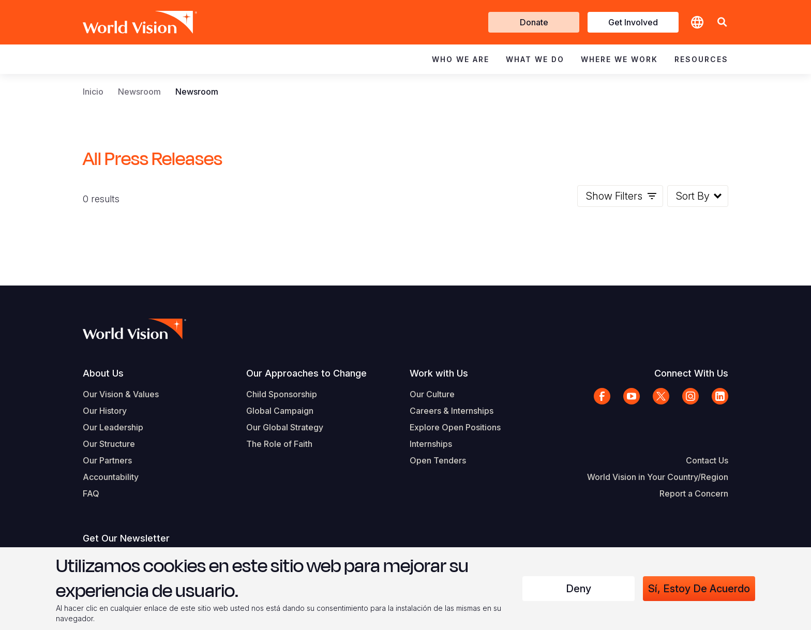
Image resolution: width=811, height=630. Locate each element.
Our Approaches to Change (306, 373)
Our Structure (109, 444)
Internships (431, 444)
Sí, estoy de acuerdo (699, 588)
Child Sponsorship (281, 394)
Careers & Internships (451, 411)
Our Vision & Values (121, 394)
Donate (534, 22)
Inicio (93, 91)
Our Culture (432, 394)
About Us (103, 373)
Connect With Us (691, 373)
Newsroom (139, 91)
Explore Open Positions (455, 427)
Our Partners (107, 460)
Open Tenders (438, 460)
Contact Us (707, 460)
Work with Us (439, 373)
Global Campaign (279, 411)
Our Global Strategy (284, 427)
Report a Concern (693, 493)
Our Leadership (113, 427)
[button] (722, 22)
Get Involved (633, 22)
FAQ (91, 493)
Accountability (111, 477)
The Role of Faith (279, 444)
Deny (578, 588)
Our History (105, 411)
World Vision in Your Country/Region (657, 477)
